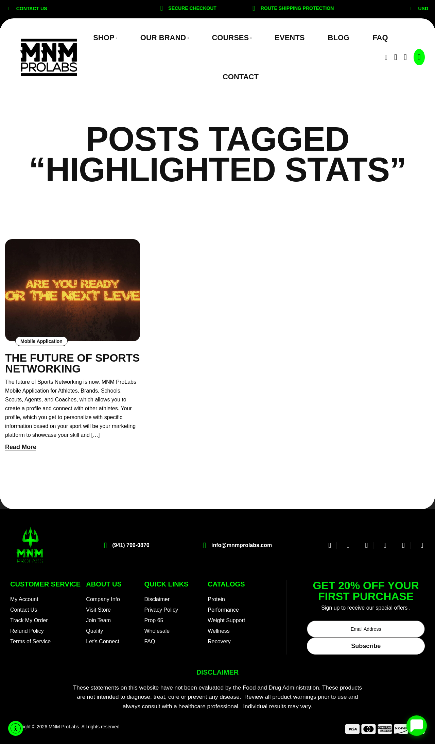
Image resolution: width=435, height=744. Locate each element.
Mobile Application (41, 341)
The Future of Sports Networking (72, 363)
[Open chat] (416, 725)
